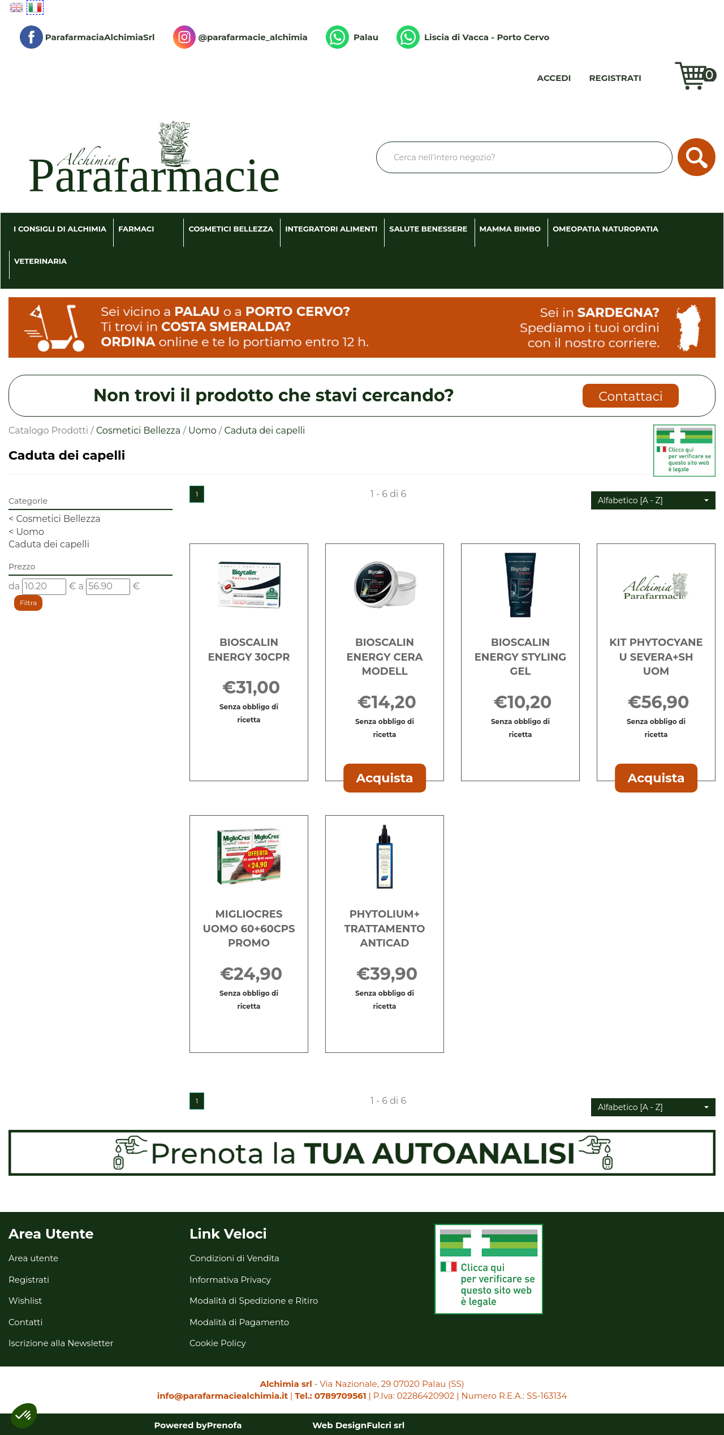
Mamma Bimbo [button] (510, 228)
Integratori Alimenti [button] (331, 228)
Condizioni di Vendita (234, 1258)
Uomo (202, 430)
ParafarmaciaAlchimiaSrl (87, 37)
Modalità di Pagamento (239, 1322)
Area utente (33, 1258)
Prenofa (224, 1425)
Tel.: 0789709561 (330, 1395)
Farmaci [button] (136, 228)
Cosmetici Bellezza (138, 430)
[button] (653, 500)
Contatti (25, 1322)
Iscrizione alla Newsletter (61, 1343)
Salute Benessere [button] (428, 228)
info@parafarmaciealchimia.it (222, 1395)
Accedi (554, 77)
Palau (352, 37)
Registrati (615, 77)
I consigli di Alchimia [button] (60, 228)
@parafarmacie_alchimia (240, 37)
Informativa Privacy (230, 1279)
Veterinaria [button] (40, 260)
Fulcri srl (385, 1425)
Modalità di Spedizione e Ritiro (253, 1300)
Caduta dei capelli (48, 544)
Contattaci (630, 396)
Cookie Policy (217, 1343)
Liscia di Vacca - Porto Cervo (473, 37)
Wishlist (660, 78)
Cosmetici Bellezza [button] (230, 228)
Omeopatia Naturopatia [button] (605, 228)
